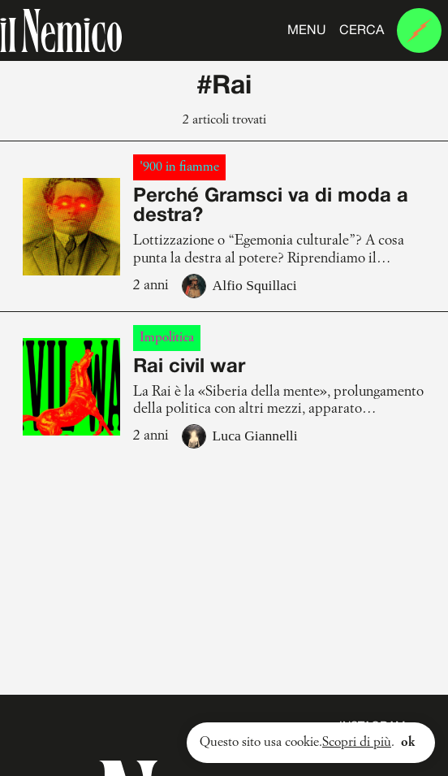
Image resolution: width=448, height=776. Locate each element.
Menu (306, 31)
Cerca (361, 31)
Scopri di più (356, 742)
